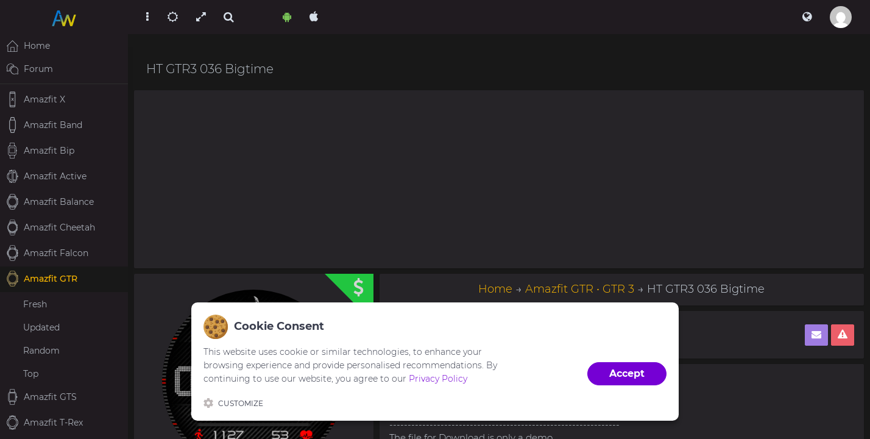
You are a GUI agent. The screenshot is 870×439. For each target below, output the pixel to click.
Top (30, 373)
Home (495, 289)
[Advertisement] (499, 179)
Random (41, 350)
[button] (807, 17)
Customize (233, 403)
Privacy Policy (438, 378)
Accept (627, 373)
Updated (41, 327)
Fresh (35, 304)
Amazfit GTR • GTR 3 (579, 289)
